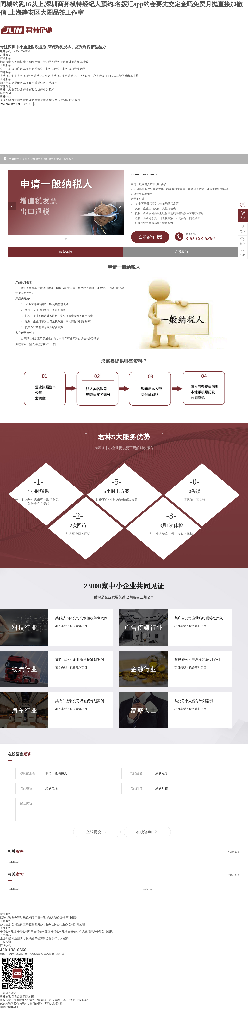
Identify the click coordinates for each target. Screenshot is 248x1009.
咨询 (242, 215)
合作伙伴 (52, 100)
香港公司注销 (59, 75)
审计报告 (72, 61)
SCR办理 (119, 75)
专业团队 (17, 100)
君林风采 (29, 100)
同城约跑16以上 (9, 1007)
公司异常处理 (77, 68)
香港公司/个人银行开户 (82, 75)
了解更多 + (233, 852)
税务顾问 (29, 61)
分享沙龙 (17, 89)
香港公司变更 (42, 75)
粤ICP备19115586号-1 (76, 1000)
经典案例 (5, 93)
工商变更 (29, 68)
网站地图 (28, 996)
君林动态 (6, 89)
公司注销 (17, 68)
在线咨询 (147, 832)
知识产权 (6, 82)
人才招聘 (63, 100)
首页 (24, 158)
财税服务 (5, 58)
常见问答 (51, 89)
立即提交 (97, 832)
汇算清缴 (82, 61)
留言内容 (119, 809)
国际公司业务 (60, 68)
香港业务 (5, 72)
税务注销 (60, 61)
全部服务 (5, 79)
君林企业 (5, 96)
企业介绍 (6, 100)
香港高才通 (131, 75)
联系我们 (74, 100)
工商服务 (5, 65)
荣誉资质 (40, 100)
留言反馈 (17, 996)
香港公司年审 (25, 75)
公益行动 (40, 89)
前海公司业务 (43, 68)
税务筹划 (17, 61)
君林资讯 (5, 86)
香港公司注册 (8, 75)
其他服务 (51, 82)
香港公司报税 (104, 75)
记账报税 (6, 61)
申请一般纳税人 (44, 61)
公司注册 (6, 68)
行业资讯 (29, 89)
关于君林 (5, 934)
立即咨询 (150, 237)
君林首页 (5, 54)
